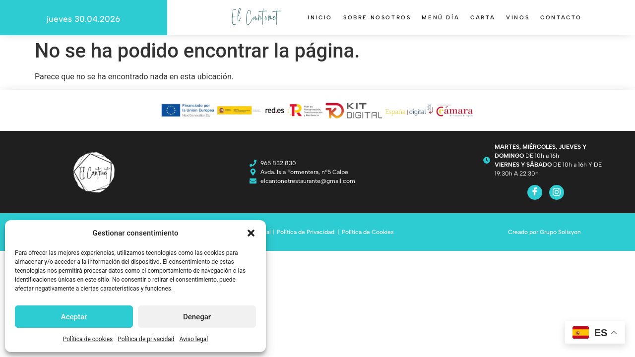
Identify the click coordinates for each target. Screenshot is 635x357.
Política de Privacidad (305, 232)
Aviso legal (193, 339)
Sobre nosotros (377, 17)
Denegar (197, 316)
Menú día (440, 17)
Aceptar (74, 316)
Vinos (517, 17)
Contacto (561, 17)
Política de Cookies (368, 232)
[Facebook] (534, 192)
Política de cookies (88, 339)
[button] (251, 233)
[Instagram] (556, 192)
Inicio (320, 17)
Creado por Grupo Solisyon (544, 232)
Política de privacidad (146, 339)
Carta (482, 17)
